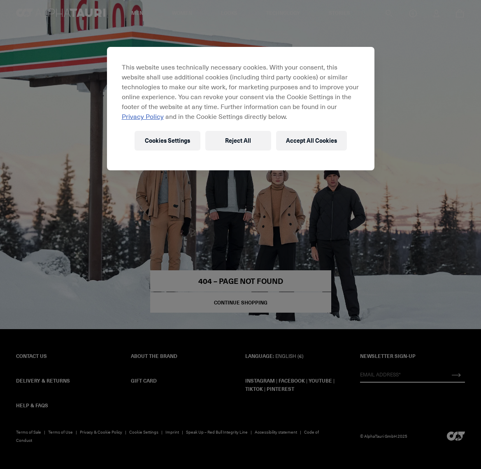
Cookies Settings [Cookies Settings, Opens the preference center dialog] (167, 140)
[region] (240, 108)
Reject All (238, 140)
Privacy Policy (143, 116)
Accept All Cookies (311, 140)
